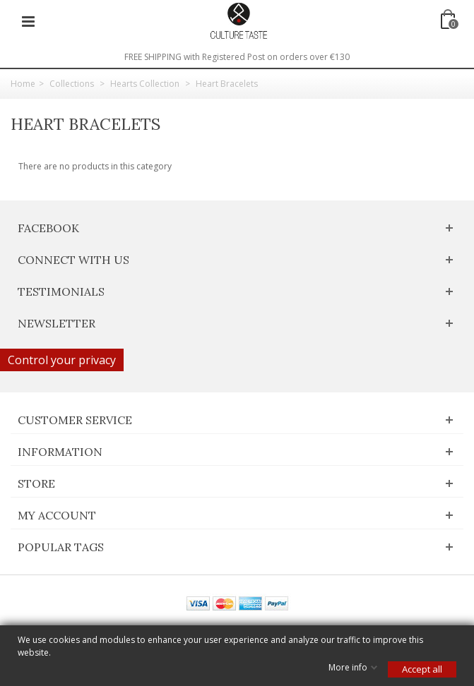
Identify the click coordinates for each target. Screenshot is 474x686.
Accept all (422, 669)
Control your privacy (62, 360)
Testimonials (61, 291)
